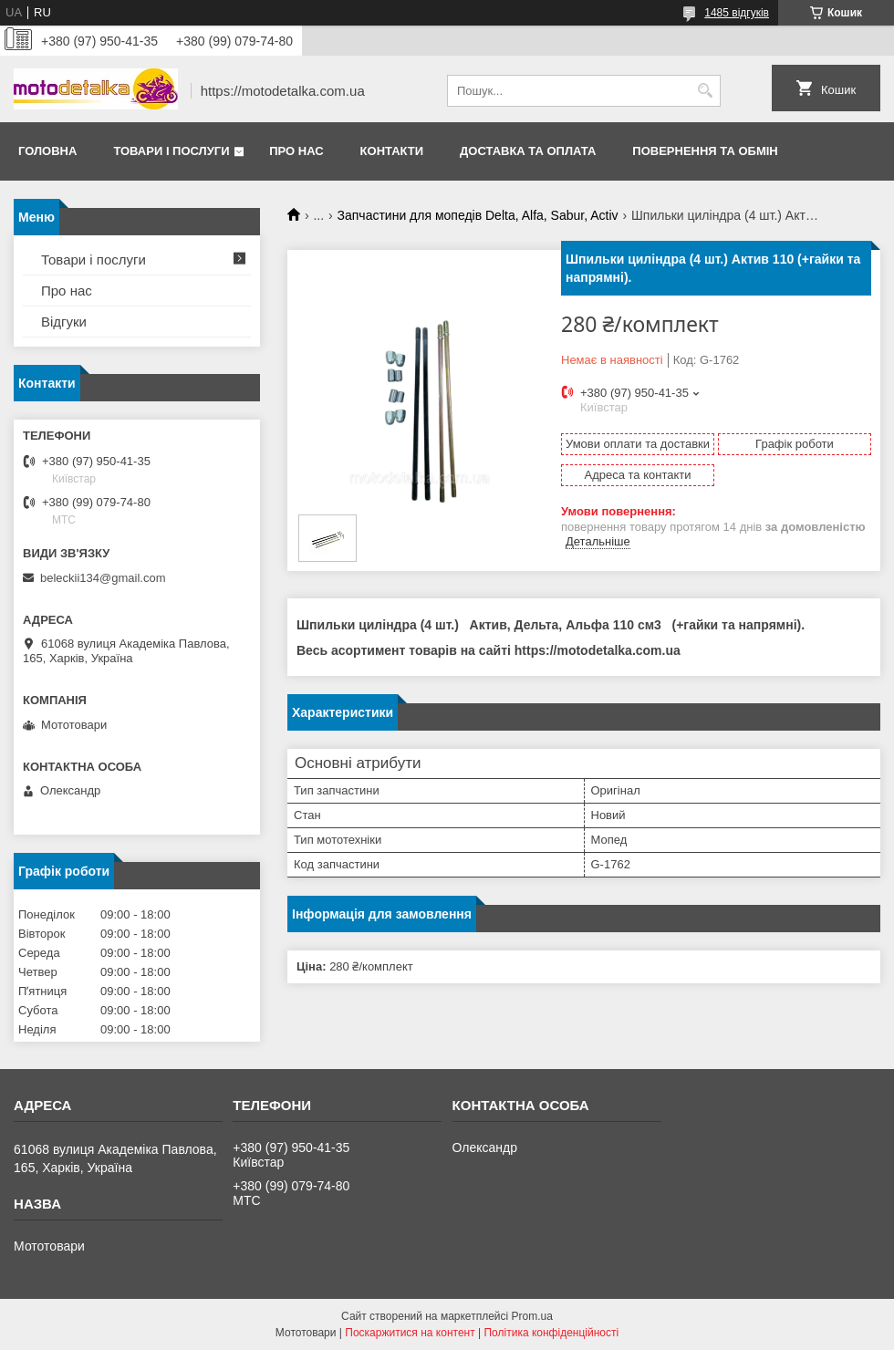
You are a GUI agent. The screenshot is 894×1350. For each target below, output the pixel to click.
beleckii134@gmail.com (102, 578)
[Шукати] (705, 91)
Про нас (296, 151)
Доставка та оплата (528, 151)
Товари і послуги (171, 151)
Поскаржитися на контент (409, 1332)
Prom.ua (532, 1316)
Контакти (392, 151)
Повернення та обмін (704, 151)
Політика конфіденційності (551, 1332)
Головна (47, 151)
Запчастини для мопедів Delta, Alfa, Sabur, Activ (478, 215)
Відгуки (64, 321)
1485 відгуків (736, 12)
